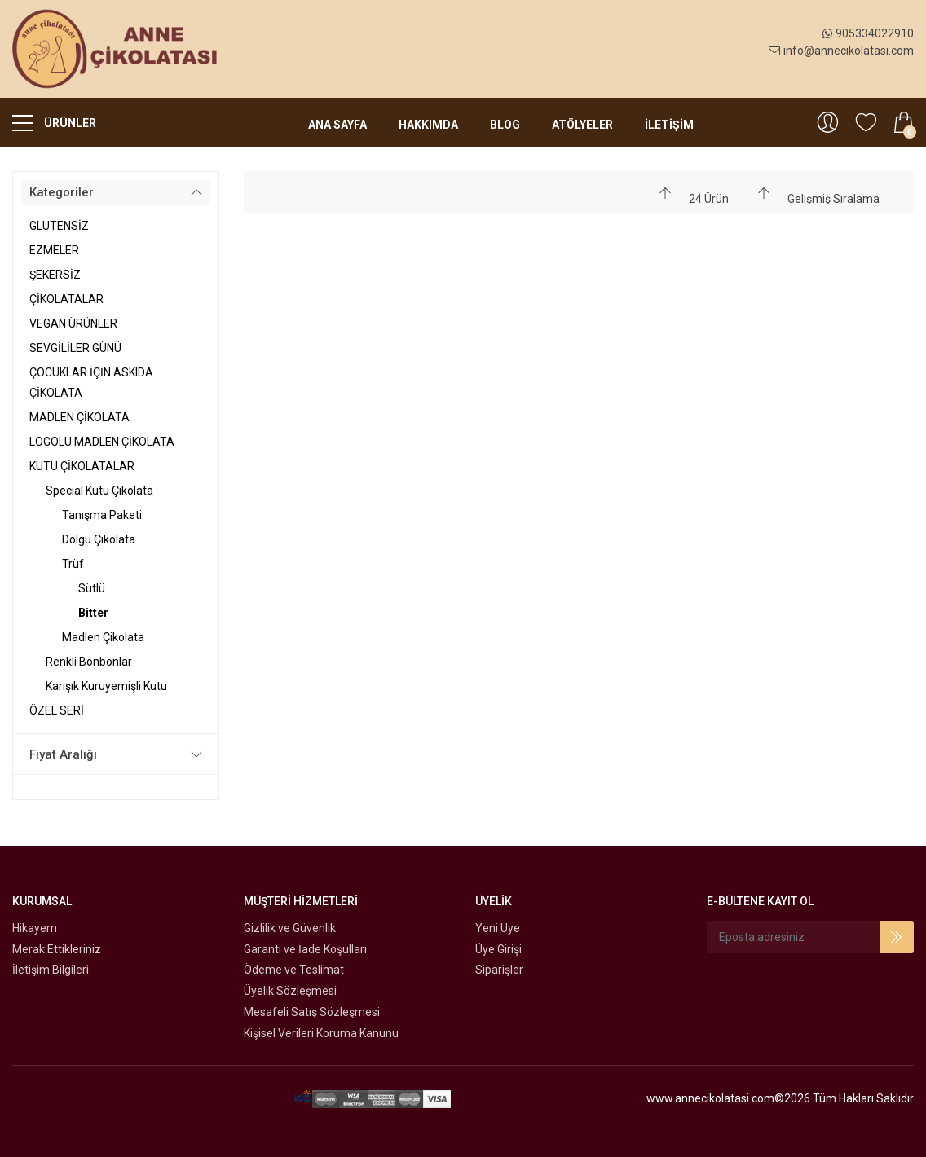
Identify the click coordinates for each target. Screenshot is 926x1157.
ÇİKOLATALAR (66, 299)
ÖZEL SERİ (56, 710)
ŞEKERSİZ (55, 274)
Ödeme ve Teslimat (294, 969)
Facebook (736, 974)
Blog (505, 124)
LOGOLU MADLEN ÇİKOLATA (101, 441)
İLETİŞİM (669, 124)
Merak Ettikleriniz (56, 949)
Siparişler (499, 969)
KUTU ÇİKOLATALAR (81, 466)
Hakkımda (428, 124)
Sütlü (91, 588)
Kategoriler (61, 192)
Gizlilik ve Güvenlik (290, 928)
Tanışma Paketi (102, 514)
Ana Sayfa (337, 124)
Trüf (73, 563)
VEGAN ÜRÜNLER (73, 323)
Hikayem (34, 928)
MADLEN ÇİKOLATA (79, 417)
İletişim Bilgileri (50, 969)
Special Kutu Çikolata (99, 490)
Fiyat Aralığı (63, 754)
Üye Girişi (498, 949)
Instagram (808, 974)
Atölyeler (582, 124)
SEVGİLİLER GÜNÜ (75, 347)
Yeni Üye (497, 928)
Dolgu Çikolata (98, 539)
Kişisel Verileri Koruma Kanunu (321, 1033)
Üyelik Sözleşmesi (290, 990)
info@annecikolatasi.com (841, 50)
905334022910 (868, 33)
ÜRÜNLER (54, 122)
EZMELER (54, 250)
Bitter (93, 612)
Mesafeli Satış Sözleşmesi (312, 1011)
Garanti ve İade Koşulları (305, 949)
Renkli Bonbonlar (89, 661)
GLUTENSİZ (59, 225)
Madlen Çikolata (103, 637)
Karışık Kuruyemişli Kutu (106, 686)
